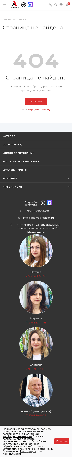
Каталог (9, 136)
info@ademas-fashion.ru (38, 217)
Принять (62, 441)
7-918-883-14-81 (36, 322)
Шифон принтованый (19, 153)
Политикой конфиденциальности (21, 435)
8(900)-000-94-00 (37, 211)
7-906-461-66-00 (36, 276)
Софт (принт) (12, 144)
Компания (10, 178)
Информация (12, 186)
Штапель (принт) (15, 170)
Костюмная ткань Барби (21, 161)
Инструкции (28, 451)
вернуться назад (39, 109)
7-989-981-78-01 (36, 369)
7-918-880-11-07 (36, 415)
